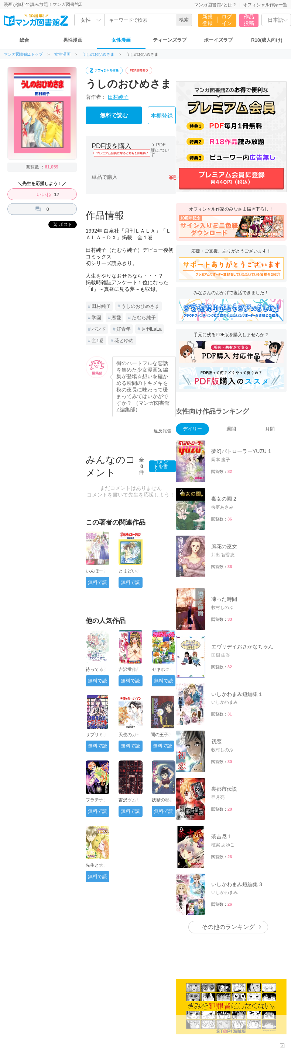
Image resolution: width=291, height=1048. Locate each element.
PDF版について (160, 150)
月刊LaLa (151, 329)
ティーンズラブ (169, 40)
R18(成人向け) (267, 40)
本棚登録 (162, 116)
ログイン (227, 20)
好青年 (123, 329)
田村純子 (118, 97)
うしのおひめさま (98, 54)
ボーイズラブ (218, 40)
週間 (231, 429)
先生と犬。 (97, 865)
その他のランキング (228, 927)
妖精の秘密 (163, 799)
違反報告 (162, 431)
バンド (99, 329)
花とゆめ (124, 340)
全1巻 (98, 340)
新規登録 (207, 20)
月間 (270, 429)
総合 (24, 40)
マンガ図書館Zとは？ (215, 4)
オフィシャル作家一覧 (265, 4)
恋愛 (116, 317)
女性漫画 (121, 40)
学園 (96, 317)
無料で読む (114, 115)
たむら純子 (144, 317)
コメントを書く (161, 466)
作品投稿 (249, 20)
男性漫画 (72, 40)
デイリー (192, 429)
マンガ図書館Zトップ (23, 54)
